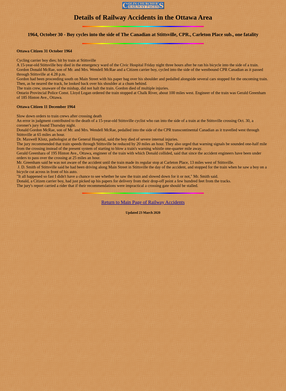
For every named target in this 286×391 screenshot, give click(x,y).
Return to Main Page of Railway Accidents (143, 202)
